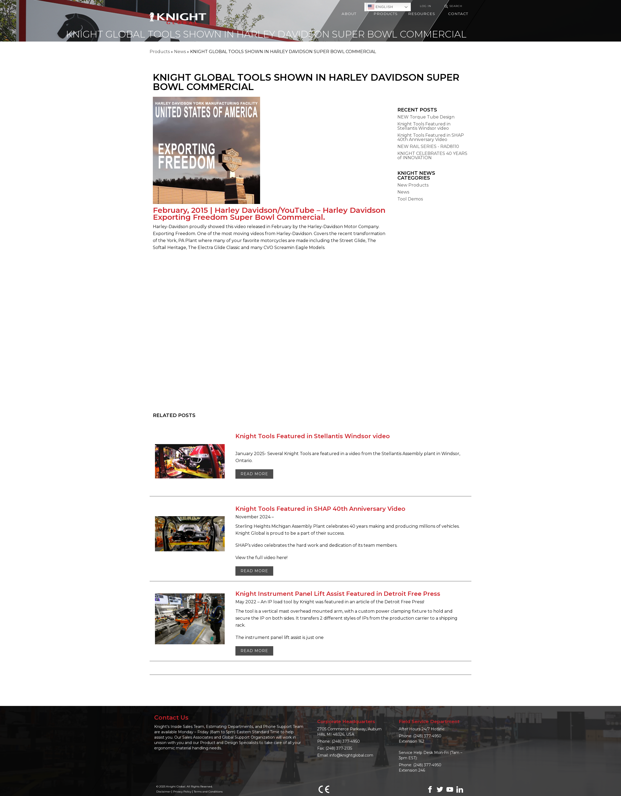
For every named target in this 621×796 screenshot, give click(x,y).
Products (160, 51)
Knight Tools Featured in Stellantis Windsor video (423, 126)
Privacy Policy (182, 791)
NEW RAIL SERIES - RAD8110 (428, 146)
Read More (254, 473)
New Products (412, 185)
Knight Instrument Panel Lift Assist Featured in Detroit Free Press (337, 593)
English (380, 7)
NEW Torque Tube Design (425, 117)
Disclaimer (163, 791)
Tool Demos (410, 199)
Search (452, 6)
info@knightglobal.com (351, 755)
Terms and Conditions (208, 791)
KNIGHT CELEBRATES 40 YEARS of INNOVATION (432, 155)
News (180, 51)
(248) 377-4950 (346, 741)
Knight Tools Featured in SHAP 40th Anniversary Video (430, 137)
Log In (425, 6)
